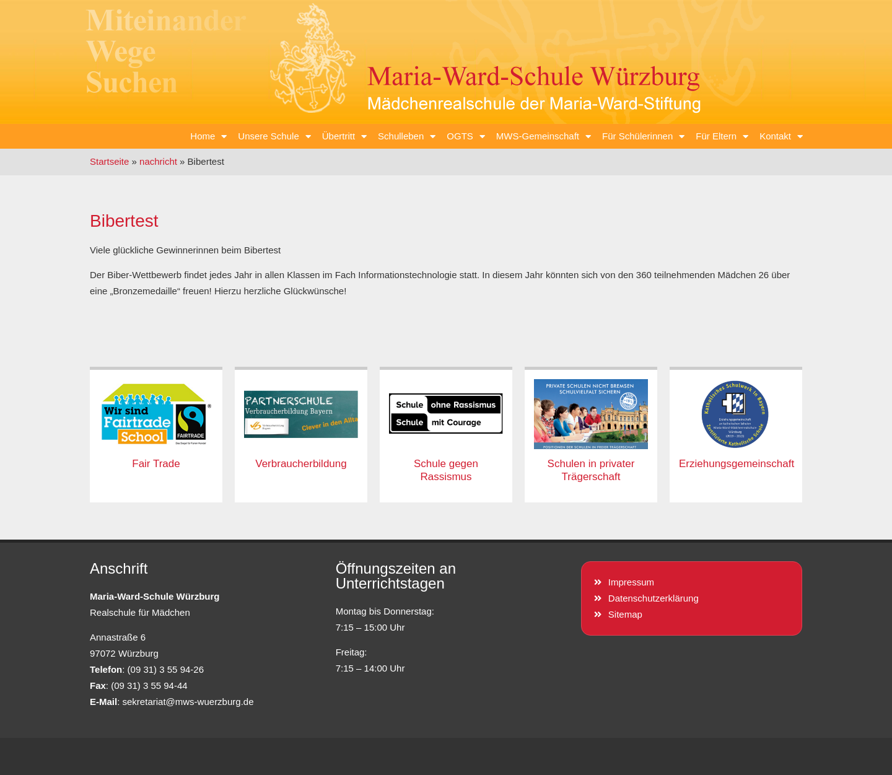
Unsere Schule (274, 136)
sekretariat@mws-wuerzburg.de (188, 701)
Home (208, 136)
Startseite (109, 161)
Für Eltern (722, 136)
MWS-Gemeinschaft (543, 136)
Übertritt (344, 136)
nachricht (158, 161)
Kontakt (781, 136)
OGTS (466, 136)
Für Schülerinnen (643, 136)
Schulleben (406, 136)
